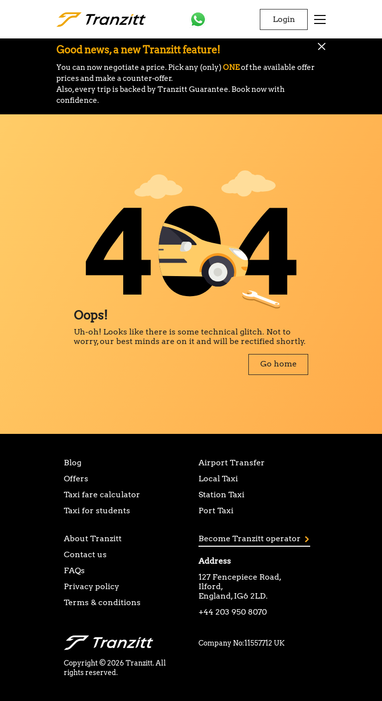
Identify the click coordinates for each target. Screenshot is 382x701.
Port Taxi (215, 510)
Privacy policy (91, 586)
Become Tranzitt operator (253, 538)
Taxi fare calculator (102, 494)
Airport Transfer (231, 462)
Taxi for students (97, 510)
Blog (72, 462)
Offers (76, 478)
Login (284, 19)
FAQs (74, 570)
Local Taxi (218, 478)
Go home (278, 363)
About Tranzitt (93, 538)
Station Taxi (221, 494)
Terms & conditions (102, 602)
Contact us (85, 554)
